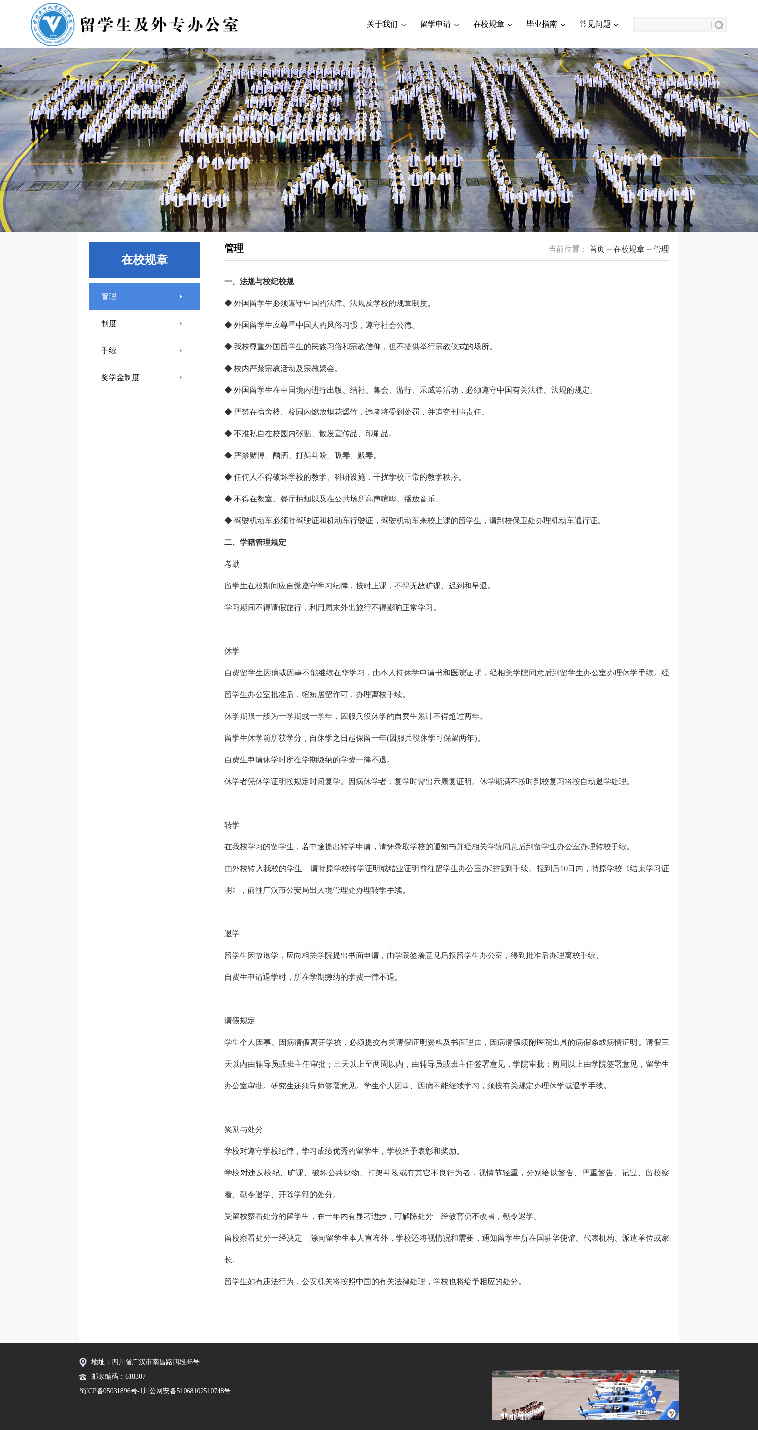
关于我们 (386, 24)
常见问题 (599, 24)
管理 (109, 296)
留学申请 (439, 24)
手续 (109, 350)
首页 (597, 249)
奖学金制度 (120, 377)
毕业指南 (545, 24)
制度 (109, 323)
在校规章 (492, 24)
